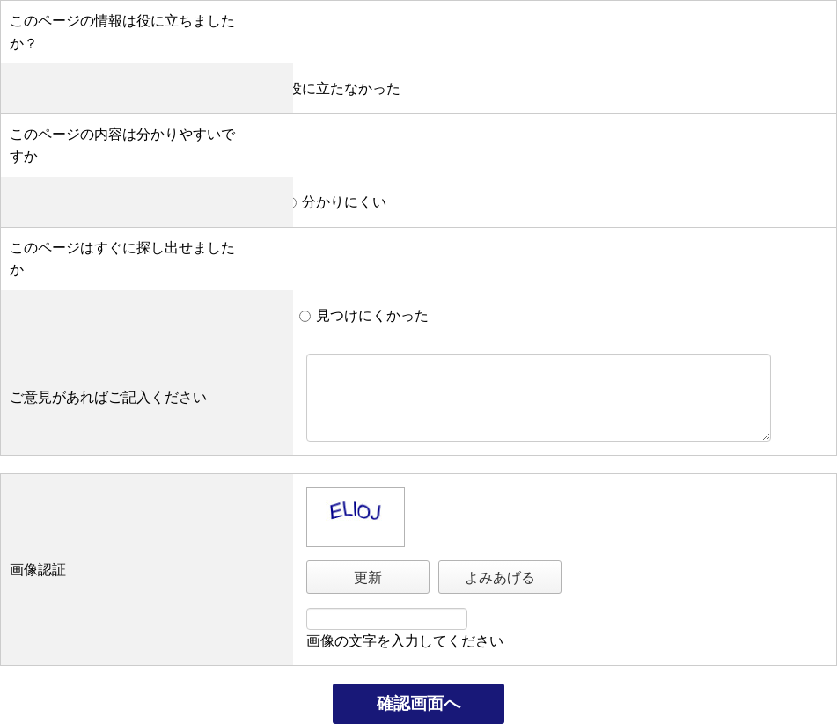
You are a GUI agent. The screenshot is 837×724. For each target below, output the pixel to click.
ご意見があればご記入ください (108, 397)
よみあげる (500, 577)
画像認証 (38, 569)
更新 (368, 577)
